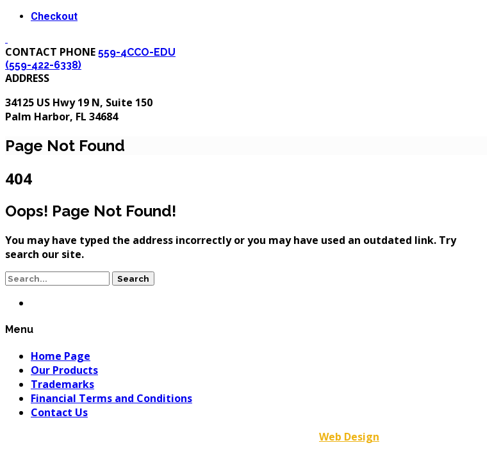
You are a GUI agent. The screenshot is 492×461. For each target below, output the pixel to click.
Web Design (349, 437)
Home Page (60, 356)
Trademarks (62, 384)
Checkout (54, 16)
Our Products (64, 370)
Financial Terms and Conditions (111, 398)
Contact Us (59, 412)
